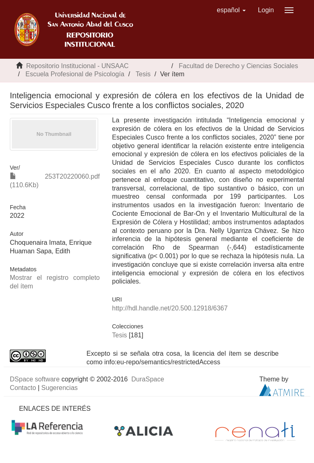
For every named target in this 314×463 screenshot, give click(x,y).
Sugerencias (59, 387)
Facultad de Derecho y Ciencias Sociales (238, 65)
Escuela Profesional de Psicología (74, 74)
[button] (231, 10)
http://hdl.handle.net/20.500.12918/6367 (170, 308)
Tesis (143, 74)
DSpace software (35, 379)
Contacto (23, 387)
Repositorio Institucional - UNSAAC (77, 65)
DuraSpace (147, 379)
